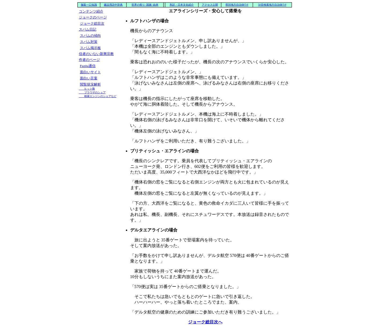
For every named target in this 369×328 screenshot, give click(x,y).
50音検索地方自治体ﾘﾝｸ (272, 4)
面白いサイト (90, 72)
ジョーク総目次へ (205, 322)
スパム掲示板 (90, 48)
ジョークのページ (93, 17)
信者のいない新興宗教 (96, 54)
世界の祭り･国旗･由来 (144, 4)
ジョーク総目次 (92, 23)
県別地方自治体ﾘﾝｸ (236, 4)
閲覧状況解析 (97, 90)
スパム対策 (88, 42)
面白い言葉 (88, 78)
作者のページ (89, 60)
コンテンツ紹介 (91, 11)
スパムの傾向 (90, 36)
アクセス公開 (210, 4)
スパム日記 (87, 29)
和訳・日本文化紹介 (182, 4)
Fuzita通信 (88, 66)
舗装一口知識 (89, 4)
